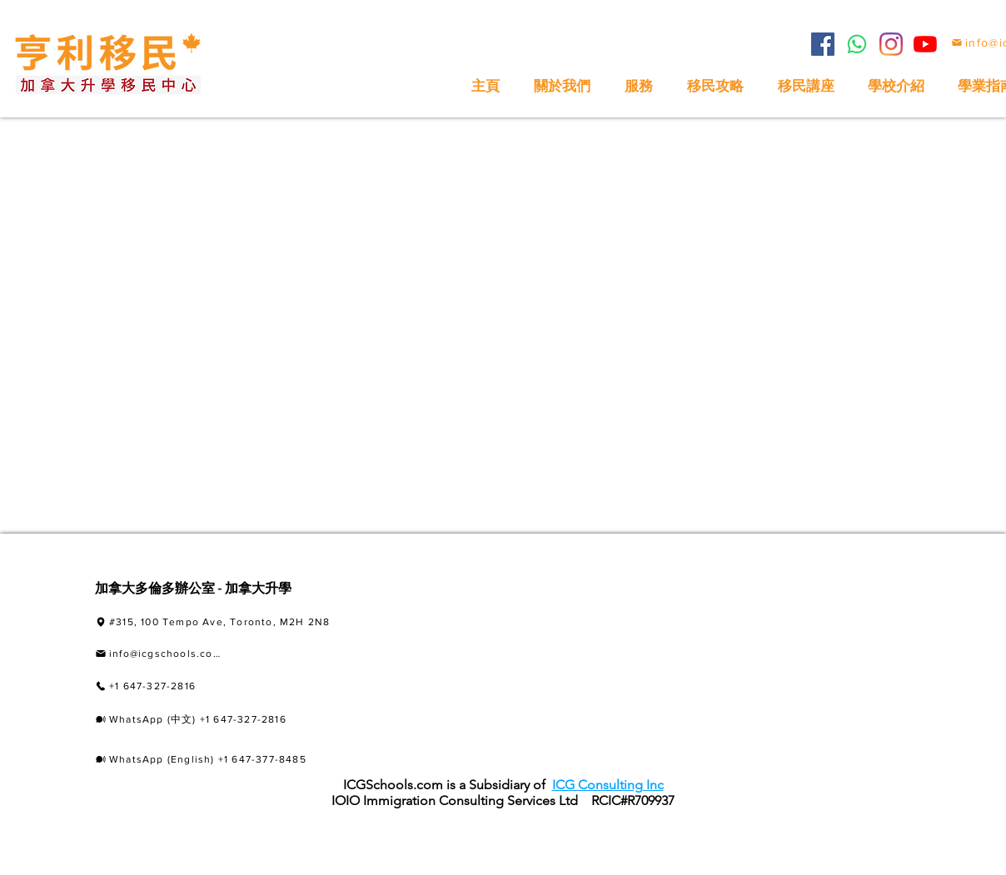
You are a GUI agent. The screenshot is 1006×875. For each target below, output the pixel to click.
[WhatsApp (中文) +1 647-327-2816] (226, 719)
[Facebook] (822, 44)
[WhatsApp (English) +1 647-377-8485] (223, 758)
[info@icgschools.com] (158, 654)
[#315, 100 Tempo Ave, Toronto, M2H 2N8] (245, 622)
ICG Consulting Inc (608, 785)
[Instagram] (891, 44)
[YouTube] (925, 44)
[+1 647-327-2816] (192, 686)
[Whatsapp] (857, 44)
